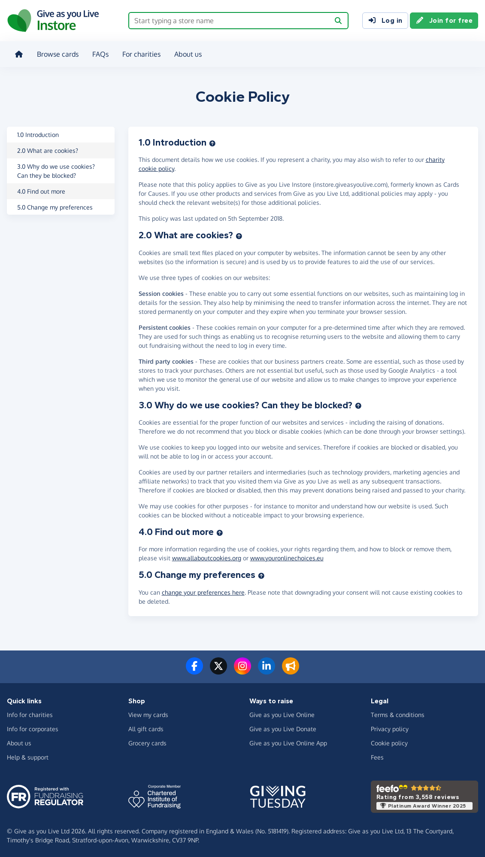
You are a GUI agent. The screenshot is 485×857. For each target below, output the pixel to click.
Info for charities (30, 713)
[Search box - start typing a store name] (229, 20)
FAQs (99, 53)
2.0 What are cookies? (47, 148)
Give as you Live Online (282, 713)
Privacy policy (390, 727)
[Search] (338, 20)
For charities (140, 53)
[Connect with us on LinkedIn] (266, 669)
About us (187, 53)
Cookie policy (389, 741)
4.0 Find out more (41, 189)
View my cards (148, 713)
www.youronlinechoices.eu (287, 556)
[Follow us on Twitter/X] (218, 669)
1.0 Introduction (38, 133)
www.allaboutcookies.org (206, 556)
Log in (385, 20)
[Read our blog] (290, 669)
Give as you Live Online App (288, 741)
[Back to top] (212, 140)
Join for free (444, 20)
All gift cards (146, 727)
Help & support (27, 755)
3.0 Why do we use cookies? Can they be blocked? (56, 169)
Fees (377, 755)
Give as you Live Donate (282, 727)
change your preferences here (203, 590)
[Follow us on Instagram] (242, 669)
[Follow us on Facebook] (194, 669)
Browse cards (57, 53)
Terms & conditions (397, 713)
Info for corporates (32, 727)
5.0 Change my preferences (55, 205)
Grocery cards (147, 741)
